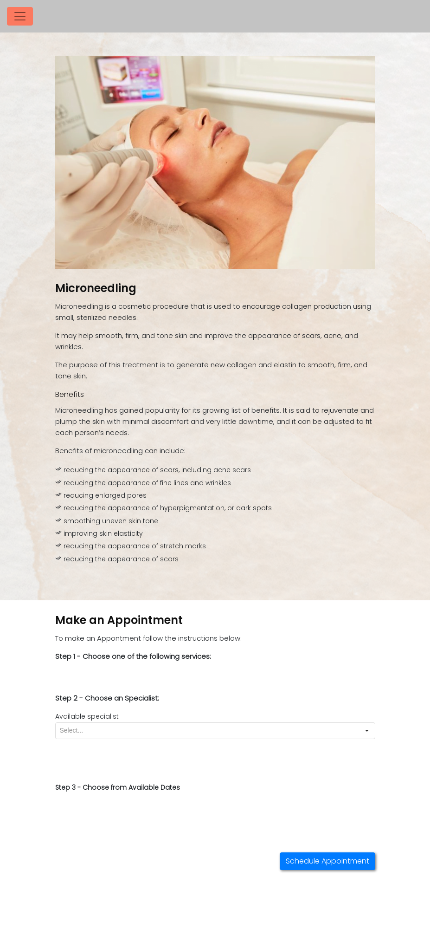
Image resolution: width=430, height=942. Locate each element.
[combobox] (207, 731)
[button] (367, 731)
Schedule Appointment (327, 861)
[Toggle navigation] (20, 16)
